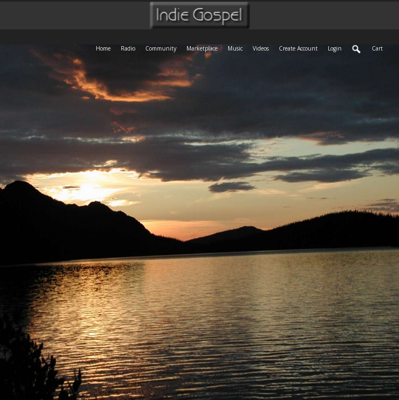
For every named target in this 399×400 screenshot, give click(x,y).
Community (163, 47)
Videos (263, 47)
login (335, 48)
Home (106, 47)
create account (298, 48)
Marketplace (204, 47)
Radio (130, 47)
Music (238, 47)
